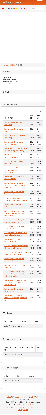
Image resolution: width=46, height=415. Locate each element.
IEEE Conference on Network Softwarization (14, 227)
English (13, 9)
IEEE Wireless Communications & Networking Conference (15, 253)
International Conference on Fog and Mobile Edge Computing (15, 149)
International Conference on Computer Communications (14, 260)
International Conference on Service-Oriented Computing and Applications (15, 297)
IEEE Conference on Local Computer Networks (13, 156)
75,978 (31, 397)
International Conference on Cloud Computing (14, 178)
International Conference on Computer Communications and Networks (15, 185)
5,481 (9, 397)
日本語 (28, 9)
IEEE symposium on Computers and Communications (15, 221)
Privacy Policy (23, 410)
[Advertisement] (23, 36)
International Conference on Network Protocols (14, 130)
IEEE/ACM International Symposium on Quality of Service (15, 199)
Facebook (30, 405)
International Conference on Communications (14, 240)
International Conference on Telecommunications (14, 193)
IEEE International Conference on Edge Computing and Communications (15, 170)
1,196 (17, 397)
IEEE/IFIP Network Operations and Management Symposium (16, 247)
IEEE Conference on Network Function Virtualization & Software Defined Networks (16, 274)
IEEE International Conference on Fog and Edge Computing (15, 234)
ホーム (5, 65)
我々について (20, 405)
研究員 (12, 65)
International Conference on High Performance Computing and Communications (15, 282)
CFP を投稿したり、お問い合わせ (16, 407)
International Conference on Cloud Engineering (14, 143)
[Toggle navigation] (40, 2)
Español (20, 9)
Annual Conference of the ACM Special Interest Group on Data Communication (15, 213)
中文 (6, 9)
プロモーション (34, 407)
